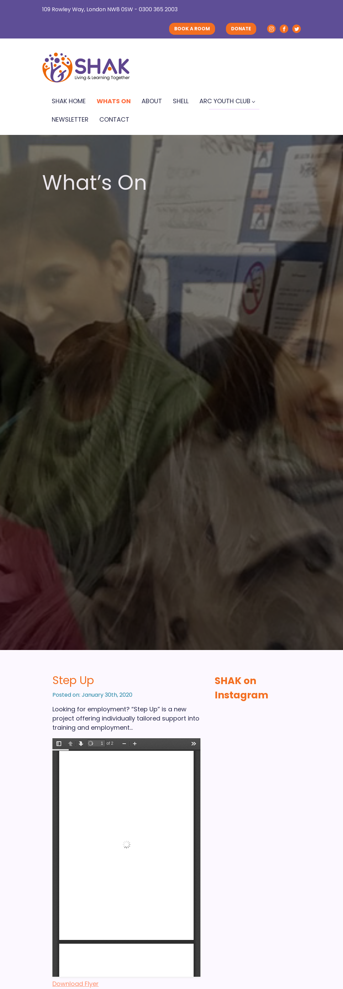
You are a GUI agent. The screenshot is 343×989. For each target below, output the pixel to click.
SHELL (181, 101)
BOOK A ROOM (192, 29)
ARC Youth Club (224, 101)
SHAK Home (69, 101)
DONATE (241, 29)
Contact (114, 119)
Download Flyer (75, 983)
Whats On (114, 101)
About (152, 101)
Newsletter (70, 119)
